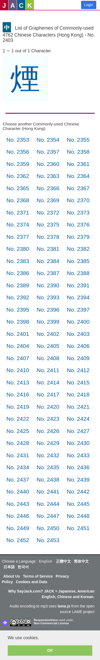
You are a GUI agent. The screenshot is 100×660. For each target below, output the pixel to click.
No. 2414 (48, 382)
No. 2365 (17, 188)
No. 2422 (17, 419)
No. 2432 (48, 455)
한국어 (23, 567)
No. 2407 (17, 358)
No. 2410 (17, 370)
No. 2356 (17, 152)
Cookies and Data (31, 582)
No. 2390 (48, 285)
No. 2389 (17, 285)
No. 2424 (78, 419)
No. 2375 (48, 224)
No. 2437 (17, 479)
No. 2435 (48, 467)
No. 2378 (48, 237)
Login (88, 5)
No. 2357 (48, 152)
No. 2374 (17, 224)
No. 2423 (48, 419)
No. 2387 (48, 273)
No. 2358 (78, 152)
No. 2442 (78, 491)
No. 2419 (17, 407)
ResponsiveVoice (46, 620)
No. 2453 (48, 540)
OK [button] (50, 650)
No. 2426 (48, 431)
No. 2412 (78, 370)
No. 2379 (78, 237)
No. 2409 (78, 358)
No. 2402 (48, 334)
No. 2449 (17, 528)
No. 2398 (17, 322)
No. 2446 (17, 516)
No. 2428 (17, 443)
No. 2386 (17, 273)
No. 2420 (48, 407)
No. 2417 (48, 394)
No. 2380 (17, 249)
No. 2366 (48, 188)
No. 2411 (48, 370)
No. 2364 (78, 176)
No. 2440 (17, 491)
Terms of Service (38, 576)
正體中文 (63, 561)
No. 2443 (17, 504)
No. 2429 (48, 443)
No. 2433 (78, 455)
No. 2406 (78, 346)
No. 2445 (78, 504)
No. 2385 (78, 261)
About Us (11, 576)
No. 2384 (48, 261)
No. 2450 (48, 528)
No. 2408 (48, 358)
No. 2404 (17, 346)
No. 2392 (17, 297)
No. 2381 (48, 249)
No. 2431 (17, 455)
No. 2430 (78, 443)
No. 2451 (78, 528)
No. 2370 (78, 200)
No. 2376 (78, 224)
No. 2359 (17, 164)
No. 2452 (17, 540)
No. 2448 (78, 516)
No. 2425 (17, 431)
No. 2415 (78, 382)
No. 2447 (48, 516)
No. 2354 (48, 140)
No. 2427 (78, 431)
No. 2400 (78, 322)
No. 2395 (17, 310)
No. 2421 (78, 407)
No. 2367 (78, 188)
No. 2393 (48, 297)
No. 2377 (17, 237)
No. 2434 (17, 467)
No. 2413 (17, 382)
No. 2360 (48, 164)
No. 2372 (48, 212)
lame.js (64, 606)
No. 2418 (78, 394)
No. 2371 (17, 212)
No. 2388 (78, 273)
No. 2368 (17, 200)
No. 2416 (17, 394)
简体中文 (81, 561)
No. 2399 (48, 322)
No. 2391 (78, 285)
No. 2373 (78, 212)
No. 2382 (78, 249)
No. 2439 (78, 479)
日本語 (9, 567)
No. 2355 (78, 140)
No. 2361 (78, 164)
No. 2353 (17, 140)
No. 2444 (48, 504)
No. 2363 (48, 176)
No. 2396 (48, 310)
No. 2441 (48, 491)
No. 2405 (48, 346)
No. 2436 (78, 467)
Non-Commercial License (51, 623)
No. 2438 (48, 479)
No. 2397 (78, 310)
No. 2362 (17, 176)
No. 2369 (48, 200)
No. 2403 (78, 334)
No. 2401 (17, 334)
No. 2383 (17, 261)
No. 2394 (78, 297)
